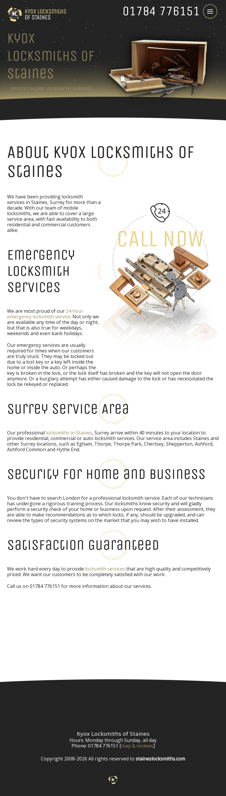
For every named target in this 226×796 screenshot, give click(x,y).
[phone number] (161, 11)
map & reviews (137, 746)
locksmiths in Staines (69, 432)
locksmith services (105, 569)
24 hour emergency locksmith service (45, 314)
